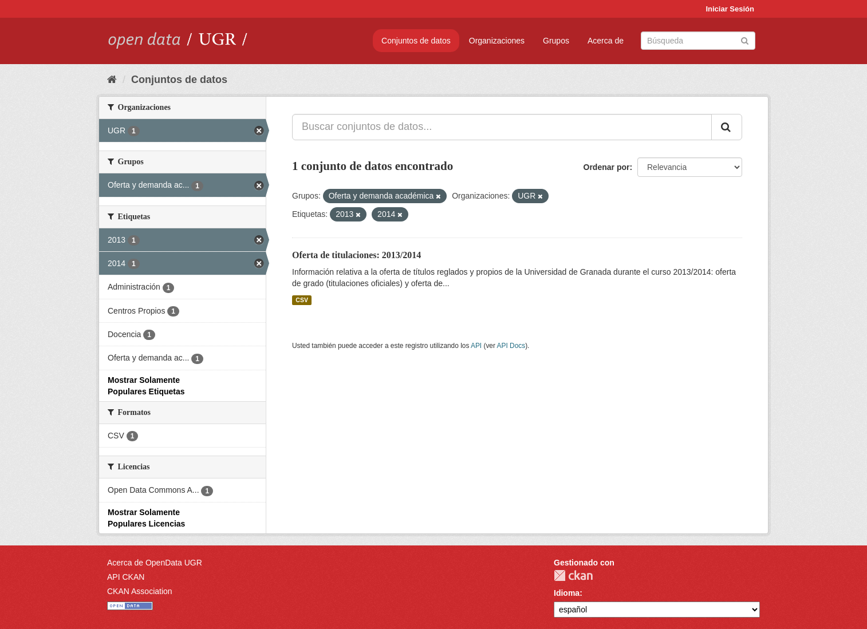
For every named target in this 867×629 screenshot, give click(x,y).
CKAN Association (139, 591)
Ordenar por (607, 167)
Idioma (567, 593)
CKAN (573, 575)
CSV (301, 299)
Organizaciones (497, 40)
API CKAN (125, 576)
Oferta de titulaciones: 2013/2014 (356, 255)
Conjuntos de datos (416, 40)
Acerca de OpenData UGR (154, 562)
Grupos (556, 40)
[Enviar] (745, 40)
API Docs (511, 346)
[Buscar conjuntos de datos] (698, 40)
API (476, 346)
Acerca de (606, 40)
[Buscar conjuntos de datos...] (502, 127)
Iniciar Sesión (730, 9)
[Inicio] (112, 79)
